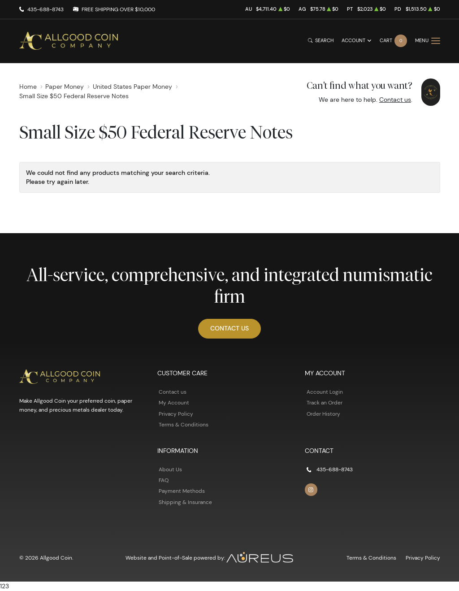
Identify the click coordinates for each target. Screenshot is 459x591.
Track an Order (324, 402)
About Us (170, 469)
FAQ (164, 480)
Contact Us (229, 328)
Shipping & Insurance (185, 502)
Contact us (395, 100)
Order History (323, 413)
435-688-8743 (45, 9)
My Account (174, 402)
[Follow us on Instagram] (311, 489)
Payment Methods (182, 490)
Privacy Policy (176, 413)
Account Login (325, 391)
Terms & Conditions (183, 424)
